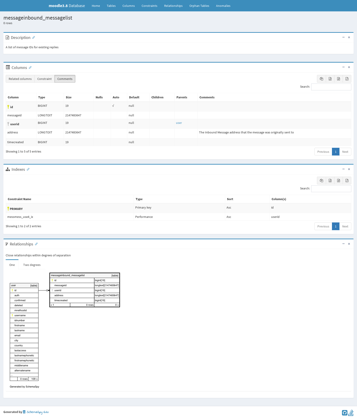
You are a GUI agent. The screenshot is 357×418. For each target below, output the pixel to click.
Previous (323, 152)
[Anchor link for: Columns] (29, 67)
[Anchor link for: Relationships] (35, 244)
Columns (128, 6)
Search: (325, 87)
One (12, 265)
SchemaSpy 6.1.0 (35, 412)
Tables (113, 5)
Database (67, 5)
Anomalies (223, 6)
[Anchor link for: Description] (33, 37)
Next (345, 152)
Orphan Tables (199, 6)
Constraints (149, 6)
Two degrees (32, 265)
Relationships (173, 6)
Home (96, 6)
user (179, 123)
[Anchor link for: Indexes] (27, 169)
